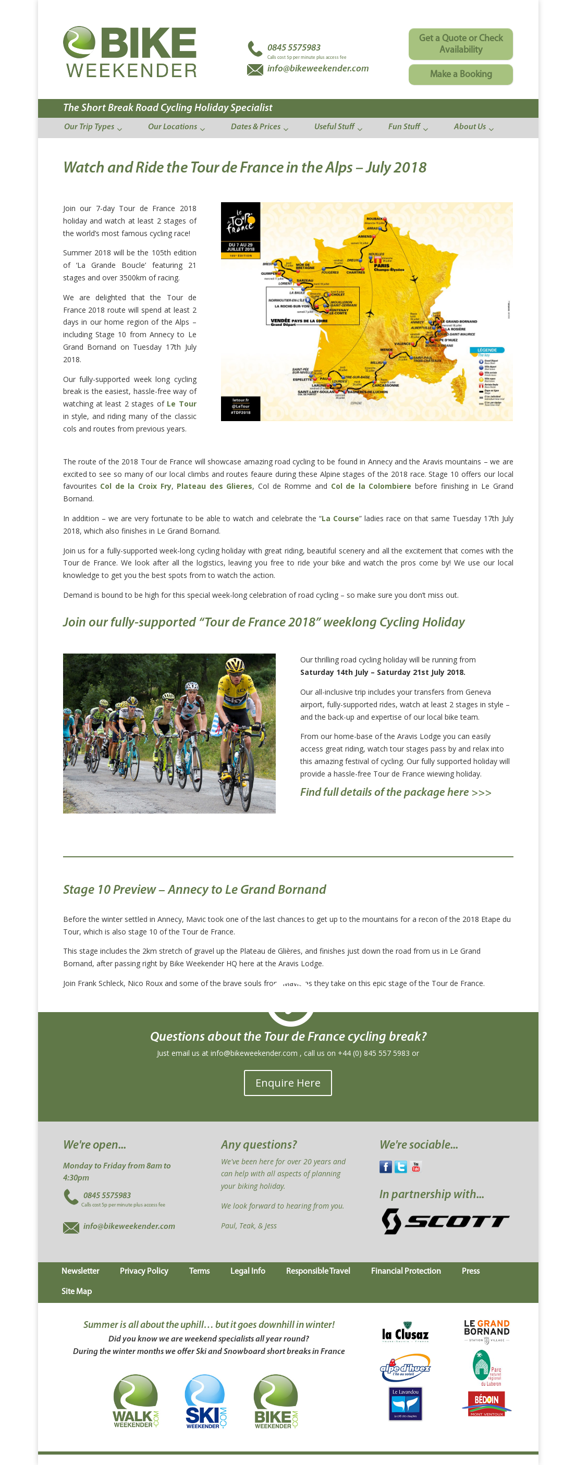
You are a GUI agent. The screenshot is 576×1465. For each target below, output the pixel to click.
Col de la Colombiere (373, 486)
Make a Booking (461, 75)
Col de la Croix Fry (135, 486)
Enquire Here (288, 1083)
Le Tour (180, 404)
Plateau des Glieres (214, 486)
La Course (340, 518)
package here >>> (448, 793)
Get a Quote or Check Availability (461, 44)
